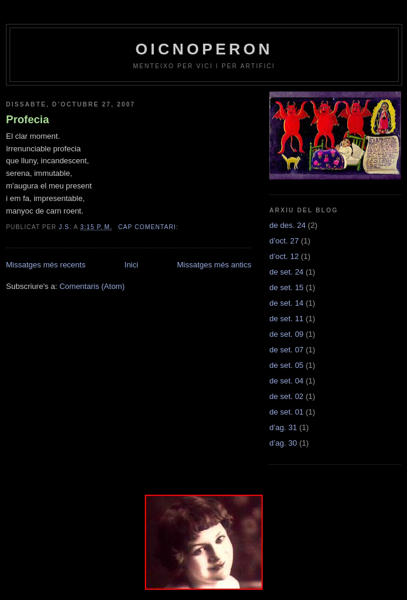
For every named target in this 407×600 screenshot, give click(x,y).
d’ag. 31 (283, 427)
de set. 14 (286, 303)
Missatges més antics (214, 264)
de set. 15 (286, 287)
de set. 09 (286, 334)
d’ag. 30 (283, 442)
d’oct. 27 (284, 240)
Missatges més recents (46, 264)
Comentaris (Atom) (91, 286)
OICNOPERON (204, 49)
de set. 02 (286, 396)
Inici (131, 264)
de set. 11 (286, 318)
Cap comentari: (150, 227)
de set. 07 (286, 349)
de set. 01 (286, 411)
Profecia (27, 120)
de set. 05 (286, 365)
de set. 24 (286, 271)
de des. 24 (287, 225)
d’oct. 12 (284, 256)
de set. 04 (286, 380)
